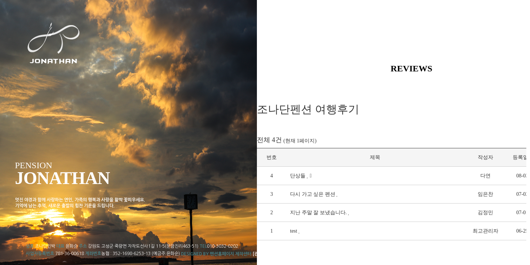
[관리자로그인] (266, 254)
